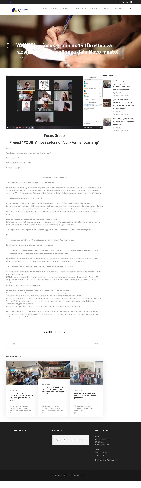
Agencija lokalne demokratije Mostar (69, 447)
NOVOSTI (107, 8)
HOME (43, 8)
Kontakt (118, 8)
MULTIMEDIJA (95, 8)
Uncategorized (16, 417)
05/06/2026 (14, 396)
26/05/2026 (46, 390)
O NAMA (53, 8)
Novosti (25, 413)
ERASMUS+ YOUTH (79, 8)
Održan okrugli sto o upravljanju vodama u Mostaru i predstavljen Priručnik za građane (22, 402)
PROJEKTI (64, 8)
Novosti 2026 (15, 415)
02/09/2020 (22, 57)
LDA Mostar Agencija (21, 411)
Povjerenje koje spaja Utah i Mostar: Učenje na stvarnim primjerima (85, 401)
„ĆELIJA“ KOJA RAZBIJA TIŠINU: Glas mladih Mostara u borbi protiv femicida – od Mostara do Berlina (54, 396)
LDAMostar (17, 413)
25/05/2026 (78, 396)
